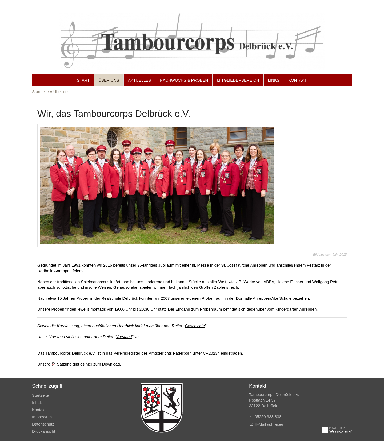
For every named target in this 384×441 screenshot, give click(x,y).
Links (273, 80)
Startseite (40, 395)
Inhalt (37, 402)
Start (83, 80)
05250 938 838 (268, 416)
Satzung (64, 364)
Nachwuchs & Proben (184, 80)
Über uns (108, 80)
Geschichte (195, 325)
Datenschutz (43, 424)
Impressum (42, 417)
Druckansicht (43, 431)
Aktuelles (139, 80)
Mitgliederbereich (238, 80)
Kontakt (297, 80)
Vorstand (124, 336)
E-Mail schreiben (270, 424)
